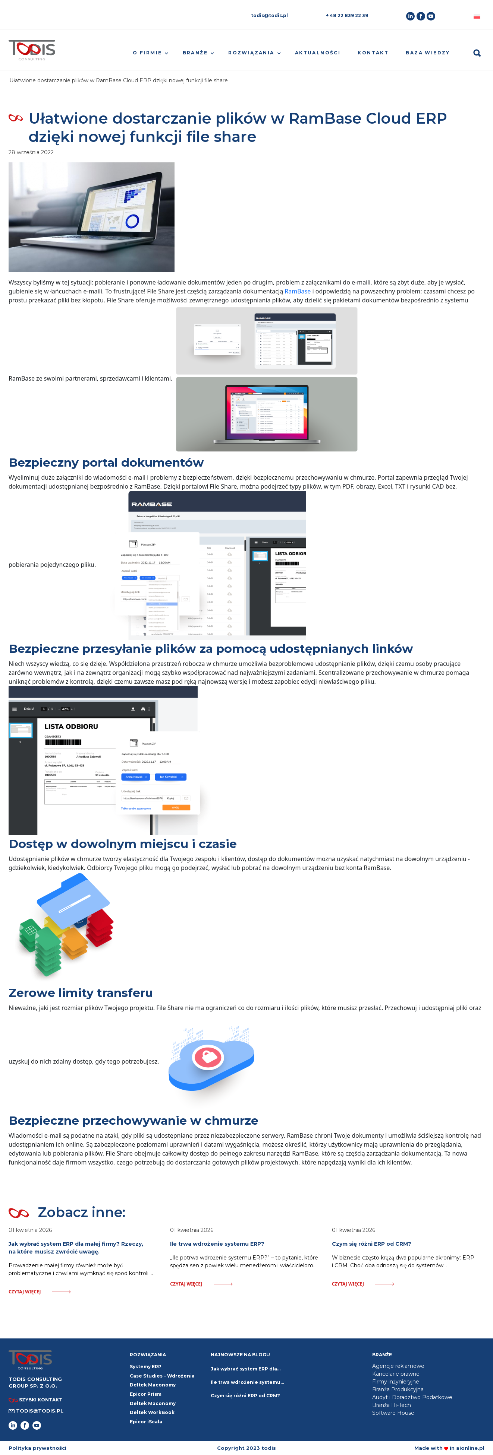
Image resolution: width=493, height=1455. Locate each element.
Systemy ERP (145, 1366)
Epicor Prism (145, 1394)
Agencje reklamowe (398, 1366)
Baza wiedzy (428, 52)
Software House (393, 1413)
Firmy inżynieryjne (395, 1381)
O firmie (147, 52)
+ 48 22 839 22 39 (347, 15)
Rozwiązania (251, 52)
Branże (195, 52)
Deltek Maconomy (153, 1403)
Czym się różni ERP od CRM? (245, 1395)
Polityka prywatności (37, 1448)
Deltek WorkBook (152, 1412)
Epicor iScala (146, 1421)
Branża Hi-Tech (391, 1405)
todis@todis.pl (269, 15)
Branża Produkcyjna (398, 1389)
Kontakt (373, 52)
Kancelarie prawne (396, 1373)
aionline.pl (470, 1448)
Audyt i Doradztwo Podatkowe (412, 1397)
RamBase (298, 291)
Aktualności (317, 52)
